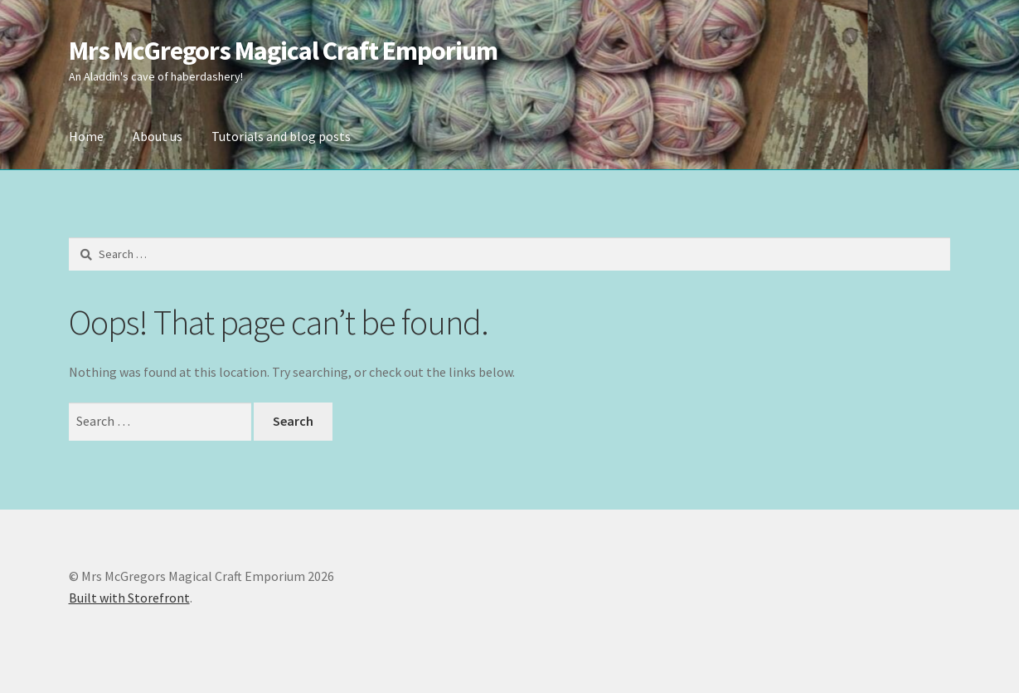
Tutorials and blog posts (281, 136)
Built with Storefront (129, 597)
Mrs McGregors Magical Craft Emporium (283, 50)
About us (157, 136)
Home (86, 136)
